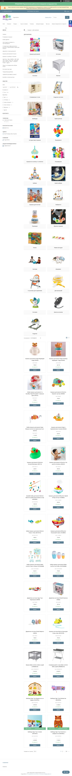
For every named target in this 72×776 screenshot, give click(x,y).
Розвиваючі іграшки (7, 37)
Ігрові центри (58, 118)
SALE (4, 24)
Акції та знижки (24, 24)
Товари (15, 24)
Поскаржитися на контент (33, 774)
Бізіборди (34, 118)
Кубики (35, 183)
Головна (32, 24)
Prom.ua (43, 772)
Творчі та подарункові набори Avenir (10, 66)
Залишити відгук (40, 24)
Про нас (48, 24)
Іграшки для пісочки (34, 204)
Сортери (35, 269)
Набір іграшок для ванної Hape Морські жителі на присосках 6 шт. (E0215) (34, 429)
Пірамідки (35, 226)
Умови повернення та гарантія (59, 24)
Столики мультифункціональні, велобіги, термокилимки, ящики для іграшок (11, 47)
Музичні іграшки (58, 226)
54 (66, 751)
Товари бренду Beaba (8, 71)
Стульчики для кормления (35, 290)
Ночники (35, 312)
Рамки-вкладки (58, 247)
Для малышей (58, 290)
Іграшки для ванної (35, 54)
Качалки (35, 75)
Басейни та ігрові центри (8, 77)
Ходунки (35, 333)
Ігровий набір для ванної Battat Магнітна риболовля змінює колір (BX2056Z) (35, 497)
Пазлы (35, 247)
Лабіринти (58, 204)
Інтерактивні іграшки (35, 140)
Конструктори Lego (7, 69)
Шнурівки (58, 269)
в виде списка (68, 338)
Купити (34, 370)
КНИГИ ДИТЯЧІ (6, 39)
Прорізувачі (58, 140)
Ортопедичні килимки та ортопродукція (8, 43)
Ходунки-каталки (58, 97)
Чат (66, 772)
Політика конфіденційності (45, 774)
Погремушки (58, 161)
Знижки (4, 34)
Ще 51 (5, 110)
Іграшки (29, 30)
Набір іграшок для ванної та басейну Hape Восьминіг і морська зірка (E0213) (35, 393)
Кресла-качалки (58, 312)
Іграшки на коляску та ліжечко (35, 161)
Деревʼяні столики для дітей (9, 51)
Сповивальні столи (35, 97)
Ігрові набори (58, 183)
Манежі (58, 75)
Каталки (58, 54)
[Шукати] (67, 17)
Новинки (9, 24)
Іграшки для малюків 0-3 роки (9, 53)
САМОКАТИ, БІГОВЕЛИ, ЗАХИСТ (10, 74)
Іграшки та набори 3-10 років (9, 56)
